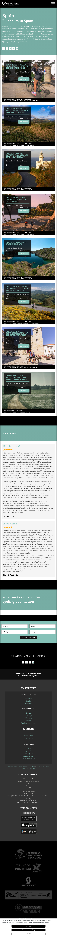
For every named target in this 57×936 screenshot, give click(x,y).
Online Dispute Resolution (26, 767)
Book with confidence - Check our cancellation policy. (28, 674)
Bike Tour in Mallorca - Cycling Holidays (16, 243)
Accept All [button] (28, 926)
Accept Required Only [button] (28, 930)
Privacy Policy (12, 767)
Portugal (28, 698)
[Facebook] (7, 48)
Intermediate (28, 736)
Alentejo (28, 715)
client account (34, 918)
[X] (3, 48)
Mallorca (28, 718)
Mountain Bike (28, 756)
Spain (28, 701)
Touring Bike (28, 754)
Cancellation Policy (42, 767)
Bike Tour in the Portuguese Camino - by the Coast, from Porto (17, 333)
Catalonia (28, 720)
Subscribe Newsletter (28, 769)
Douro (28, 713)
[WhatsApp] (13, 48)
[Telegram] (17, 48)
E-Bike (28, 748)
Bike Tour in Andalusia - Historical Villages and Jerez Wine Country (17, 111)
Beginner (28, 733)
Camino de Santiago (28, 723)
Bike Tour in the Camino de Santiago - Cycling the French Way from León (17, 289)
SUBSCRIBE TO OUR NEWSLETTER (28, 818)
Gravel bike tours (28, 759)
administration (23, 918)
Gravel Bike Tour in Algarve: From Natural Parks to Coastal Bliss (16, 378)
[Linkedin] (10, 48)
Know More (24, 79)
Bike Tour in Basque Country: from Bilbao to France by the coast (17, 155)
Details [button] (28, 933)
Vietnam (28, 703)
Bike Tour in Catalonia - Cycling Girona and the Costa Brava (17, 200)
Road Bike (28, 751)
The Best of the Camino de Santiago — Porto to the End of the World (17, 66)
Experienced (28, 738)
